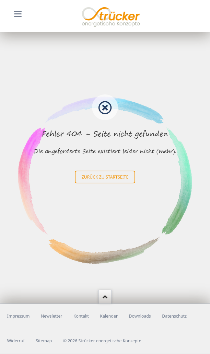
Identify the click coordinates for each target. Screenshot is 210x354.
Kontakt (81, 316)
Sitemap (44, 341)
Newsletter (51, 316)
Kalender (109, 316)
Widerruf (16, 341)
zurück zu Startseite (105, 177)
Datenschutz (174, 316)
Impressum (18, 316)
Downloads (140, 316)
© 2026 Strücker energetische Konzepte (102, 341)
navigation (17, 14)
